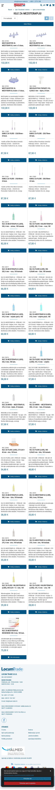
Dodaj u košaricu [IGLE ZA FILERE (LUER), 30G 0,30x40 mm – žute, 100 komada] (41, 296)
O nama (4, 730)
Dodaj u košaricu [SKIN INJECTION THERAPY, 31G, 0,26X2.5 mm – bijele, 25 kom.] (41, 115)
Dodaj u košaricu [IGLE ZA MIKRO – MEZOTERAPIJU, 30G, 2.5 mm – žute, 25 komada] (41, 431)
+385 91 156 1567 (10, 698)
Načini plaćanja (6, 736)
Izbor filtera (27, 24)
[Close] (27, 778)
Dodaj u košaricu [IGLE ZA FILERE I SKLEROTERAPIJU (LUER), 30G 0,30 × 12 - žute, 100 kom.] (14, 612)
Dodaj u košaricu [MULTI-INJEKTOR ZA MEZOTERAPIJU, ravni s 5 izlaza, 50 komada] (41, 70)
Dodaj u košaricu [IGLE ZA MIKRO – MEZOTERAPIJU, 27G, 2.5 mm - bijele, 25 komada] (14, 431)
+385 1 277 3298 (8, 695)
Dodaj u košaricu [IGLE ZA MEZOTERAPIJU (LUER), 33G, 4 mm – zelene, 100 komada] (14, 250)
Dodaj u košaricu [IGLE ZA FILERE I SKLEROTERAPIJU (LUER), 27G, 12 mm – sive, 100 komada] (41, 612)
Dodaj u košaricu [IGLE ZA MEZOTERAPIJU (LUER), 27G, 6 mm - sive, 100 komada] (41, 567)
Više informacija (13, 657)
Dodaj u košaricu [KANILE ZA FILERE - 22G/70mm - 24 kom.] (41, 160)
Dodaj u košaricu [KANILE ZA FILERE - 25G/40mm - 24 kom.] (14, 205)
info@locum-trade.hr (21, 1)
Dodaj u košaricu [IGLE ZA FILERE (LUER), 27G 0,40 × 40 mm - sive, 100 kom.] (14, 476)
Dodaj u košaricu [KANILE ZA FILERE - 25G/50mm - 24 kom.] (41, 205)
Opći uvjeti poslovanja (8, 733)
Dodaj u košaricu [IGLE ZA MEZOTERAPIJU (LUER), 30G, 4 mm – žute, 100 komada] (14, 521)
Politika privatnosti (7, 739)
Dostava (30, 730)
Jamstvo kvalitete (33, 736)
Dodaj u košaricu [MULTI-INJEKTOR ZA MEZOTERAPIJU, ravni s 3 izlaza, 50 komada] (14, 70)
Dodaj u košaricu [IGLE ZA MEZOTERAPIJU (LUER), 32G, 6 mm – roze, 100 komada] (14, 296)
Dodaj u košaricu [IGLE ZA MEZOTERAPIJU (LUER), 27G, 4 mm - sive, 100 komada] (14, 567)
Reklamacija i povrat (34, 733)
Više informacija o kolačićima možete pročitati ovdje (19, 775)
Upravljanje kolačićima (34, 739)
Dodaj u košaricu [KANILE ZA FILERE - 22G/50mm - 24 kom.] (14, 160)
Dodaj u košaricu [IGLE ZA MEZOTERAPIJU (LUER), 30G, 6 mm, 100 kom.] (41, 521)
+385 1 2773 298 (35, 1)
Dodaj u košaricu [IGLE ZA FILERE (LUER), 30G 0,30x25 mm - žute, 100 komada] (41, 476)
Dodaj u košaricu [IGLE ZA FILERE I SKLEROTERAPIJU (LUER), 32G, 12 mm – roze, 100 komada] (41, 250)
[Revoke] (27, 783)
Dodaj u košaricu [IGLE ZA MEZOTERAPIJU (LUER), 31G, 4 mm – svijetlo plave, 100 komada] (14, 341)
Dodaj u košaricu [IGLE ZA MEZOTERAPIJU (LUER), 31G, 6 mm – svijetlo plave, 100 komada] (41, 341)
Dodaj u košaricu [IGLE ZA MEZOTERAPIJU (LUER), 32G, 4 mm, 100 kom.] (14, 386)
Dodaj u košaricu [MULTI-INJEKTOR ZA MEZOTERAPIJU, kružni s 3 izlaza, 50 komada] (14, 115)
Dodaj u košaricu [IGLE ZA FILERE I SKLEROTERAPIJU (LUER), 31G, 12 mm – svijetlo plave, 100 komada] (41, 386)
